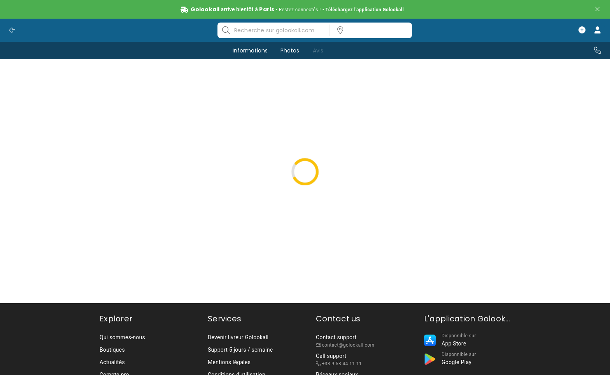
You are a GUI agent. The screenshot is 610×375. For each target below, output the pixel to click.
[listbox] (368, 30)
